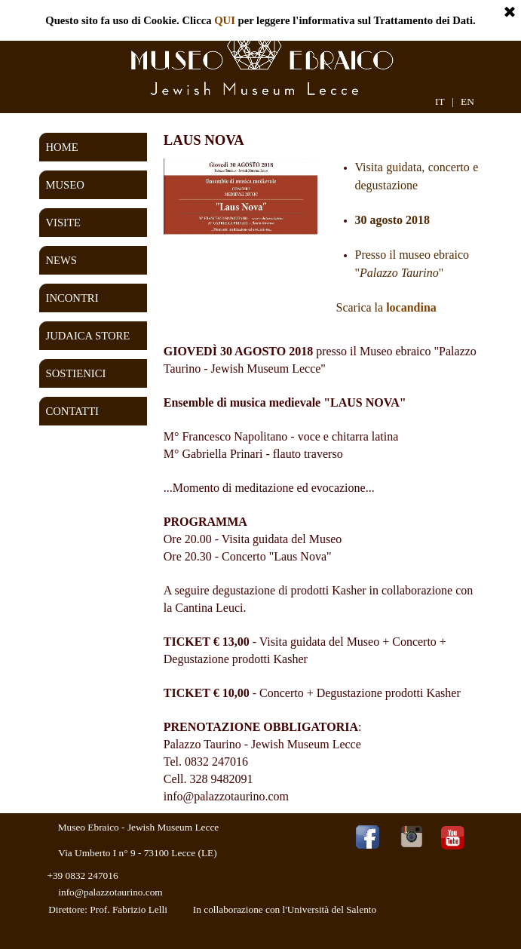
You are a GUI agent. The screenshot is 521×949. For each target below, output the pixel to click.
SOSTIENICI (76, 373)
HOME (62, 147)
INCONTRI (72, 298)
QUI (224, 20)
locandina (411, 307)
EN (467, 101)
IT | (444, 101)
